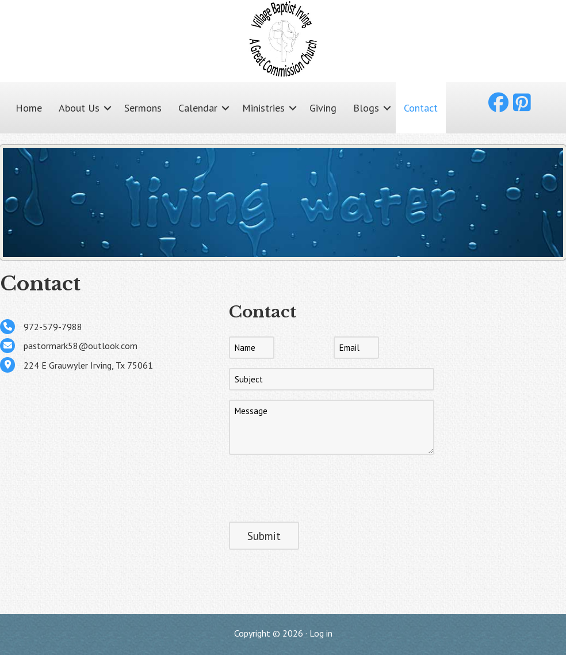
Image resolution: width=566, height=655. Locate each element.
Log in (320, 633)
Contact (421, 107)
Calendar (197, 107)
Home (29, 107)
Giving (322, 107)
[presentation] (316, 486)
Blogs (366, 107)
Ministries (263, 107)
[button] (108, 107)
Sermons (143, 107)
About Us (79, 107)
